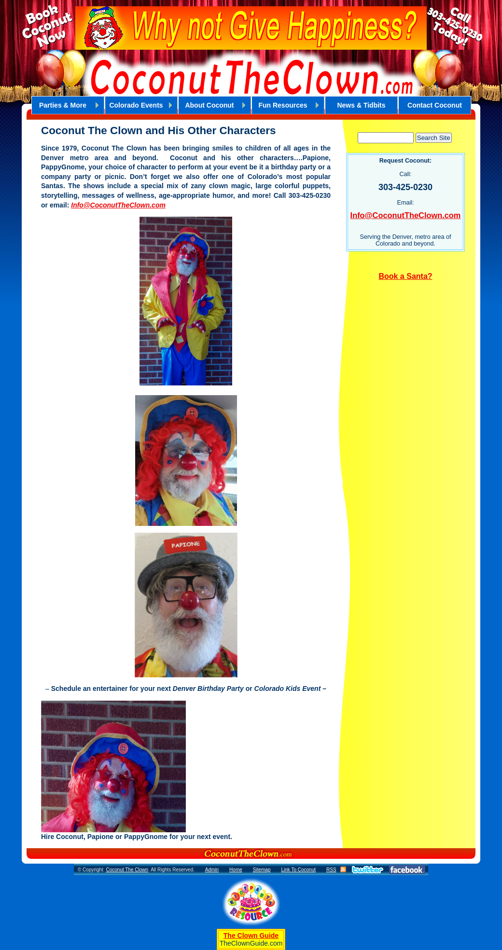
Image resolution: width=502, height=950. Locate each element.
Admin (212, 869)
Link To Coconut (298, 869)
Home (235, 869)
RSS (331, 869)
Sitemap (262, 869)
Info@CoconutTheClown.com (118, 205)
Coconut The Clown (127, 869)
